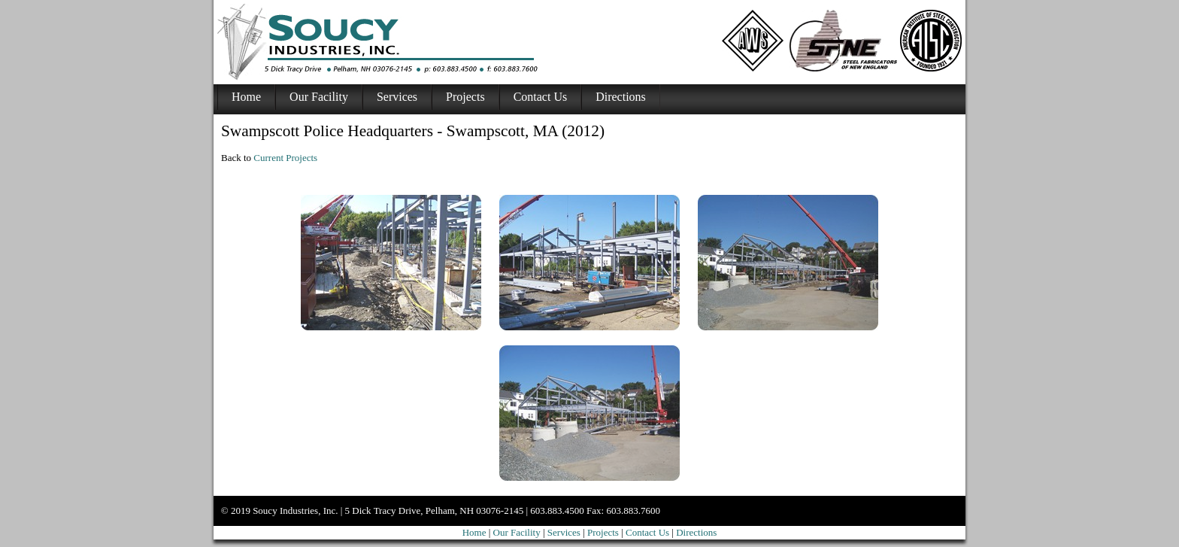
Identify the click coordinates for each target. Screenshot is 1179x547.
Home (246, 96)
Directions (621, 96)
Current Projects (285, 157)
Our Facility (318, 96)
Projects (465, 96)
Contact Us (541, 96)
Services (397, 96)
